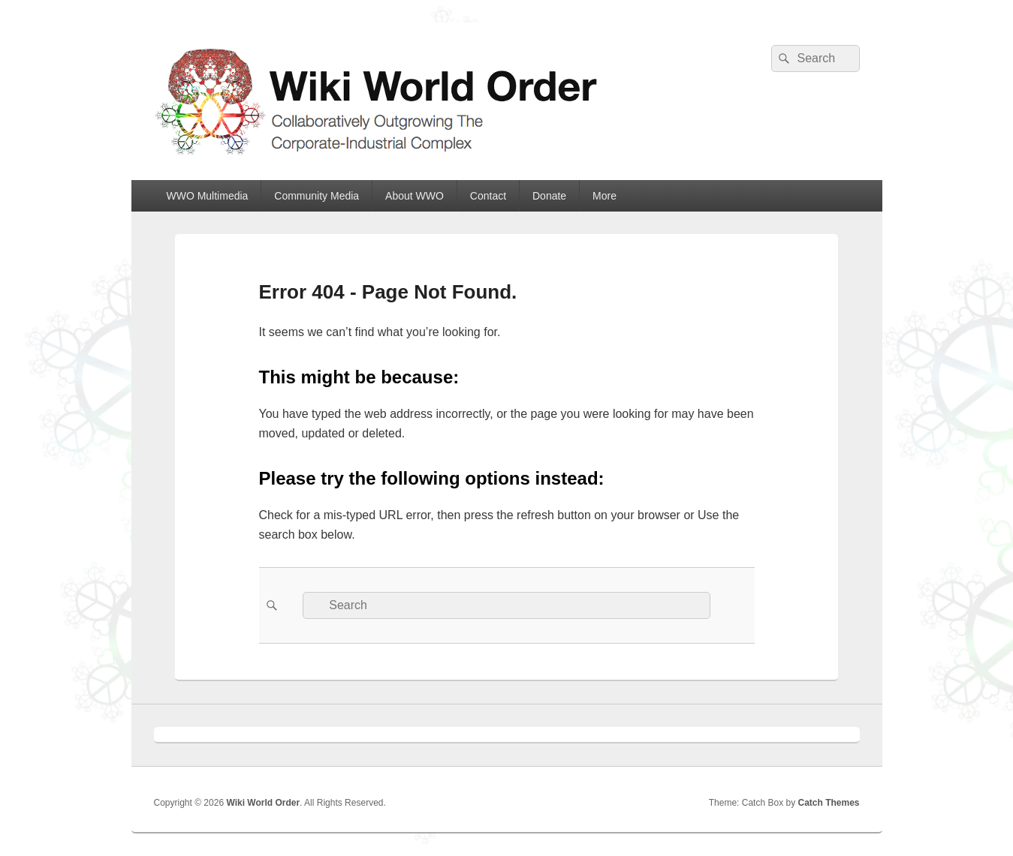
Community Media (316, 196)
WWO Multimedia (207, 196)
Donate (549, 196)
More (604, 196)
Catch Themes (828, 802)
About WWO (414, 196)
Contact (488, 196)
